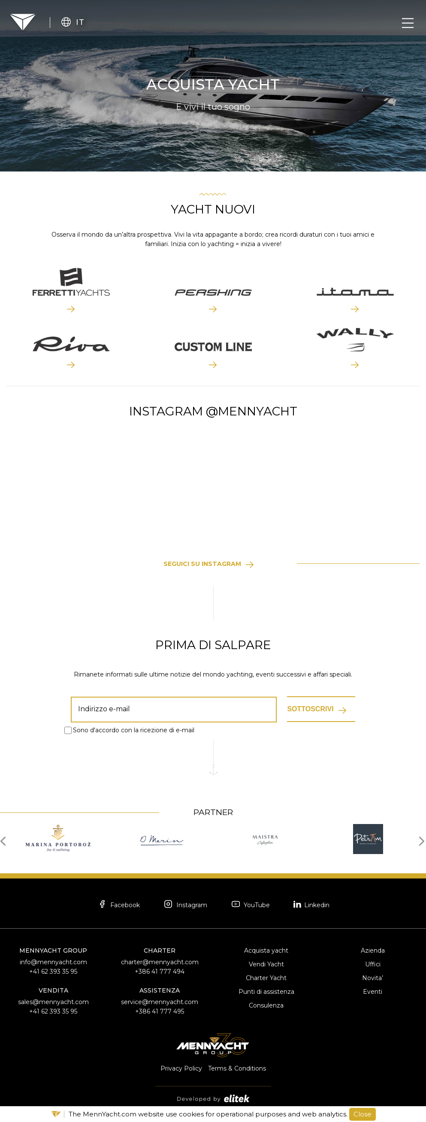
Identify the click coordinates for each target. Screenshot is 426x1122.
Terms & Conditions (237, 1068)
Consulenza (266, 1005)
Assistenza (159, 990)
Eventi (372, 992)
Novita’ (372, 978)
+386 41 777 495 (159, 1011)
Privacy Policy (181, 1068)
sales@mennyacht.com (53, 1002)
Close (362, 1114)
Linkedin (311, 904)
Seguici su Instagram (202, 564)
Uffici (373, 964)
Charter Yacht (266, 978)
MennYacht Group (53, 950)
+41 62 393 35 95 (53, 971)
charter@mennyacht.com (160, 962)
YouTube (250, 905)
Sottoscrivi (310, 709)
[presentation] (5, 840)
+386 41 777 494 (159, 971)
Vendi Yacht (266, 964)
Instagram (185, 905)
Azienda (373, 950)
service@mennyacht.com (159, 1002)
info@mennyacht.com (53, 962)
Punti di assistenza (266, 992)
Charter (159, 950)
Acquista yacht (266, 950)
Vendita (53, 990)
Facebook (118, 905)
